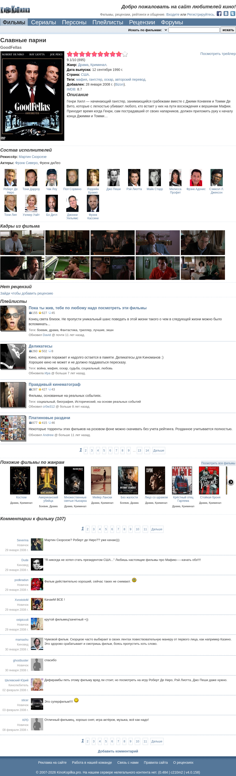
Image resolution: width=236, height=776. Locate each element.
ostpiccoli (22, 619)
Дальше (158, 450)
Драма (83, 65)
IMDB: (71, 89)
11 (145, 529)
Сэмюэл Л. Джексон (216, 190)
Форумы (172, 22)
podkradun (21, 580)
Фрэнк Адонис (196, 189)
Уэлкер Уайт (31, 215)
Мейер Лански (102, 497)
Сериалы (43, 22)
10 (137, 529)
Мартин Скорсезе (33, 157)
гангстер (95, 79)
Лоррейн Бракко (93, 190)
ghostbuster (20, 660)
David (47, 335)
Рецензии (142, 22)
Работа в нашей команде (92, 762)
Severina (22, 540)
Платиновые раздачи (49, 418)
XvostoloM (21, 600)
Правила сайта (156, 762)
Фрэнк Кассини (93, 216)
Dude (24, 560)
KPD (25, 720)
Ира (48, 373)
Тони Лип (10, 215)
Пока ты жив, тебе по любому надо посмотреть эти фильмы (88, 308)
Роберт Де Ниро (10, 190)
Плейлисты (107, 22)
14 (147, 450)
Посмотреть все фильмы (218, 463)
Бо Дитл (51, 215)
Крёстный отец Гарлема (183, 499)
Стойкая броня (210, 497)
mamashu (21, 639)
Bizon (119, 84)
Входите (173, 14)
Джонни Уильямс (72, 216)
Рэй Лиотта (134, 189)
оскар (108, 79)
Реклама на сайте (52, 762)
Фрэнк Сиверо (26, 163)
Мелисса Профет (176, 190)
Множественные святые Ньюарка (75, 499)
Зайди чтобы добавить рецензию (26, 293)
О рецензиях (183, 762)
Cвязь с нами (127, 762)
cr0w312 (49, 406)
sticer (24, 700)
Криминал (98, 65)
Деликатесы (40, 346)
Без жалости (129, 497)
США (85, 75)
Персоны (74, 22)
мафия (81, 79)
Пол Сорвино (72, 189)
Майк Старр (155, 189)
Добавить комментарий (118, 751)
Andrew (48, 435)
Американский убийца (48, 499)
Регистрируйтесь (200, 14)
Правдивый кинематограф (54, 384)
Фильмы (14, 22)
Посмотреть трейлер (218, 54)
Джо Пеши (113, 189)
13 (139, 450)
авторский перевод (130, 79)
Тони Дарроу (31, 189)
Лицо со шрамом (156, 497)
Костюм (21, 497)
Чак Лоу (51, 189)
